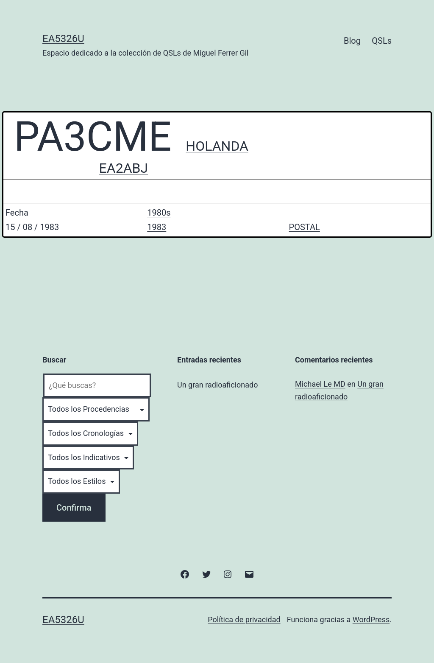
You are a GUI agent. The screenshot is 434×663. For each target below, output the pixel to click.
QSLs (382, 41)
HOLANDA (217, 146)
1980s (158, 213)
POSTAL (304, 227)
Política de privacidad (244, 619)
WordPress (371, 619)
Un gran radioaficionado (217, 384)
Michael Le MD (320, 383)
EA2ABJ (123, 168)
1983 (156, 227)
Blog (352, 41)
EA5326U (63, 39)
